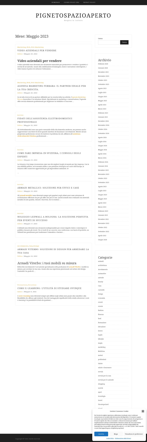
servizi (20, 115)
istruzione (32, 285)
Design (36, 246)
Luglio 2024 (102, 141)
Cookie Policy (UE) (71, 2)
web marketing (37, 47)
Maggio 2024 (102, 150)
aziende (101, 277)
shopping (101, 384)
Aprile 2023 (102, 203)
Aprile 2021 (102, 235)
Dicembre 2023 (103, 170)
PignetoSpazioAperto (73, 15)
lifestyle (101, 339)
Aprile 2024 (102, 154)
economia (101, 298)
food (99, 318)
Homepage (56, 2)
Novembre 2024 (103, 125)
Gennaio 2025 (103, 117)
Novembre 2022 (103, 223)
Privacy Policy (89, 2)
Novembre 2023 (103, 174)
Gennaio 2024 (103, 166)
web (28, 47)
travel (100, 400)
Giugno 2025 (102, 96)
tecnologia (101, 396)
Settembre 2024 (103, 133)
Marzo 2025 (102, 109)
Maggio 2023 (102, 199)
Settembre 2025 (103, 84)
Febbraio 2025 (103, 113)
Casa (31, 246)
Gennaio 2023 (103, 215)
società (100, 388)
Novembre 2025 (103, 76)
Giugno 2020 (102, 240)
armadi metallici (26, 195)
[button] (143, 411)
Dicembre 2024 (103, 121)
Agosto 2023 (102, 186)
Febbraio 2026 (103, 64)
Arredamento (22, 246)
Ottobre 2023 (102, 178)
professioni (102, 359)
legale (100, 335)
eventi (100, 302)
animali (101, 261)
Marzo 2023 (102, 207)
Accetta (101, 434)
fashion (101, 310)
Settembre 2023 (103, 182)
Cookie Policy (110, 438)
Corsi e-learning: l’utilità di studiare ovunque (49, 288)
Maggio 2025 (102, 101)
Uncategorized (103, 404)
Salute (100, 363)
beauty (100, 282)
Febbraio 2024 (103, 162)
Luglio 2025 (102, 92)
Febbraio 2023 (103, 211)
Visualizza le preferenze (134, 434)
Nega (116, 434)
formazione (22, 285)
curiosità (101, 290)
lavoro (100, 331)
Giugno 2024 (102, 145)
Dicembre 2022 (103, 219)
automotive (102, 273)
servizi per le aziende (106, 380)
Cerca (100, 38)
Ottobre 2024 (102, 129)
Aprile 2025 (102, 105)
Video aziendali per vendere (36, 50)
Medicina (101, 351)
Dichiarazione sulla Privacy (123, 438)
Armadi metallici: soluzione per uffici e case (48, 188)
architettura (102, 265)
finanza (101, 314)
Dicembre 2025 (103, 72)
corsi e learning (24, 296)
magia (100, 343)
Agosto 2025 (102, 88)
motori (100, 355)
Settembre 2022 (103, 231)
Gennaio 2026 (103, 68)
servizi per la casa (104, 376)
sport (100, 392)
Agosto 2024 (102, 137)
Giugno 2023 (102, 195)
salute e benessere (104, 367)
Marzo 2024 (102, 158)
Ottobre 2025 (102, 80)
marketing (21, 47)
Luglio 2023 (102, 190)
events (100, 306)
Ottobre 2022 (102, 227)
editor (20, 54)
